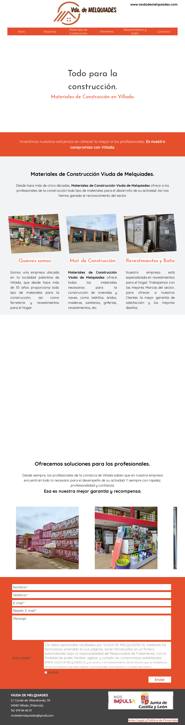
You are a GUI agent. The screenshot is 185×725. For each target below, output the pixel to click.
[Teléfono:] (91, 595)
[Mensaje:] (91, 627)
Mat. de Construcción (92, 261)
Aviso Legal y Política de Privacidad (153, 720)
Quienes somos (35, 261)
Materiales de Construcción (78, 31)
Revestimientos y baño (135, 31)
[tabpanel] (151, 4)
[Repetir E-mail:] (91, 611)
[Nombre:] (91, 587)
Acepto (53, 672)
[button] (47, 538)
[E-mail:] (91, 603)
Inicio (21, 31)
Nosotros (50, 31)
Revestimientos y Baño (150, 261)
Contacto (163, 31)
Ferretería (106, 31)
